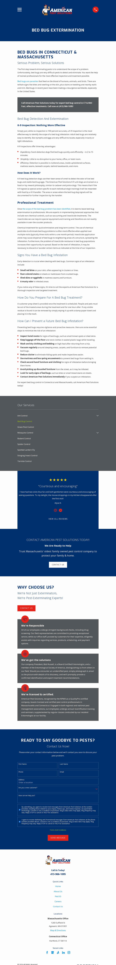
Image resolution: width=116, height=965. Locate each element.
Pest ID (58, 896)
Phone (20, 772)
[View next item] (60, 510)
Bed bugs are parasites (27, 81)
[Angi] (58, 952)
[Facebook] (47, 952)
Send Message (58, 837)
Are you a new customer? (27, 788)
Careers (58, 901)
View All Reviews (58, 519)
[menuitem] (56, 416)
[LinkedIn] (63, 952)
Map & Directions (58, 930)
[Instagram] (69, 952)
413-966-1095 (58, 874)
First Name (22, 764)
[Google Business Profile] (52, 952)
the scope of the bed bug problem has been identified (46, 209)
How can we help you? (26, 796)
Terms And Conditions (58, 830)
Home (58, 886)
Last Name (64, 764)
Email (62, 772)
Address (21, 780)
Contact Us (58, 564)
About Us (58, 891)
